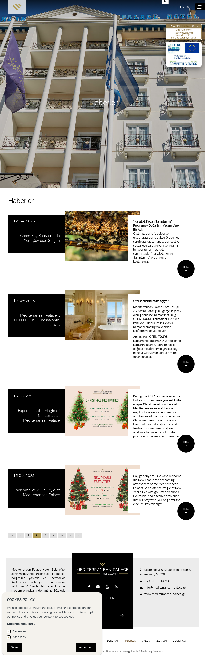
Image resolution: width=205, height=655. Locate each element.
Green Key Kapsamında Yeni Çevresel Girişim (40, 238)
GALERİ (146, 640)
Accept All (85, 647)
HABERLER (130, 640)
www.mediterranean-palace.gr (164, 594)
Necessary (20, 631)
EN (182, 7)
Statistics (19, 637)
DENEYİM (112, 640)
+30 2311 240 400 (157, 581)
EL (176, 7)
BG (188, 7)
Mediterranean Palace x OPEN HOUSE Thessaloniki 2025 (37, 320)
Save (14, 647)
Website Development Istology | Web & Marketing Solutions (129, 651)
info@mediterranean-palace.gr (165, 587)
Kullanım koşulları (20, 623)
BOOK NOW (179, 640)
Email (85, 608)
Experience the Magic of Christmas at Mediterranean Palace (39, 415)
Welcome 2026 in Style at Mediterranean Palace (37, 492)
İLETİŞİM (161, 640)
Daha (186, 267)
